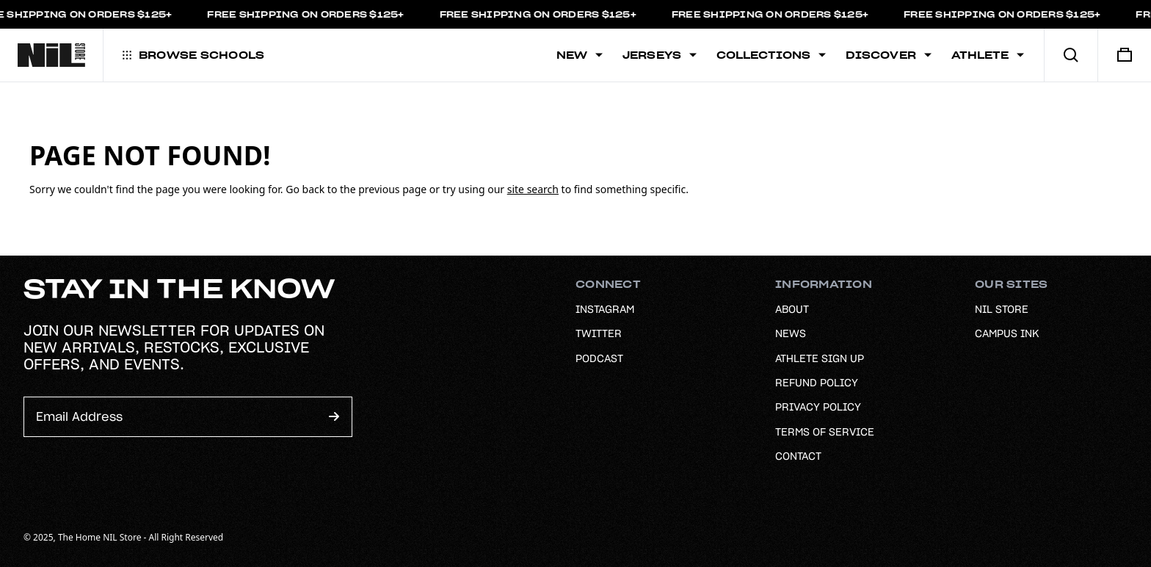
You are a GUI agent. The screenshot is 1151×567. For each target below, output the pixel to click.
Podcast (599, 358)
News (790, 333)
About (792, 309)
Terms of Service (824, 431)
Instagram (605, 309)
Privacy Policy (818, 406)
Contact (798, 456)
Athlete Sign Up (819, 358)
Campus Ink (1007, 333)
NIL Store (1001, 309)
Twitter (599, 333)
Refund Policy (816, 382)
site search (533, 189)
